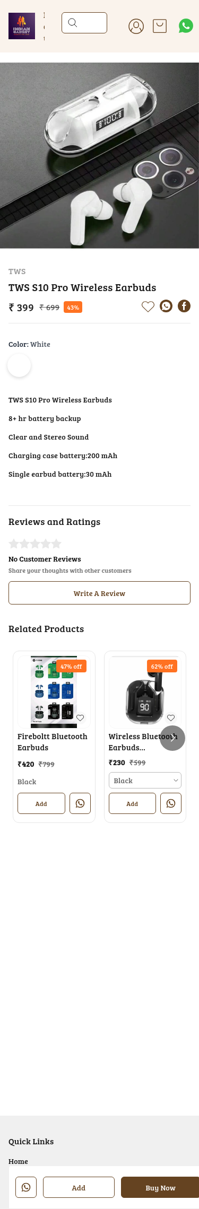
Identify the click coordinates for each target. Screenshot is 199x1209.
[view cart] (159, 26)
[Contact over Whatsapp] (186, 26)
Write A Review (100, 593)
